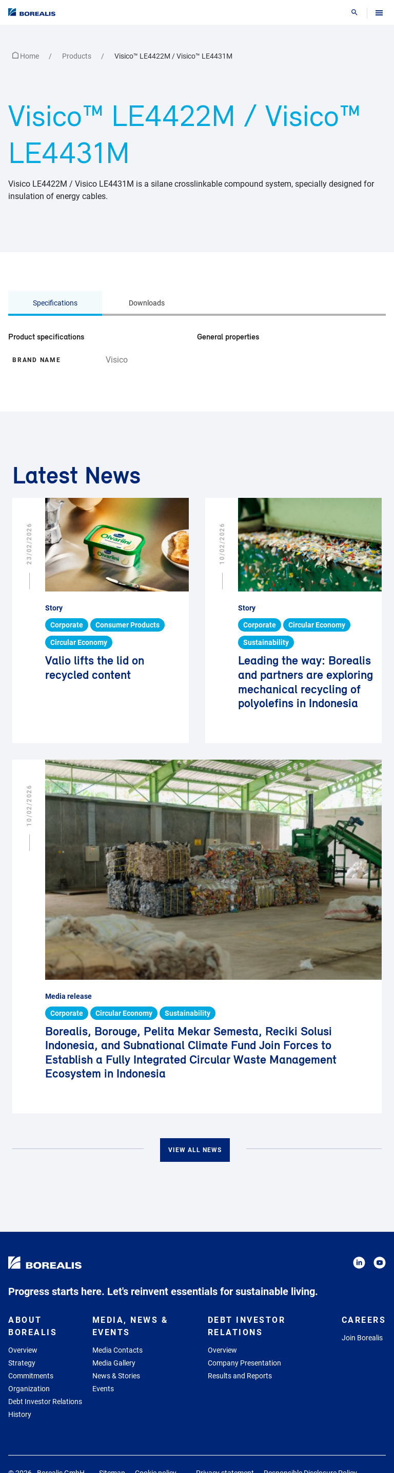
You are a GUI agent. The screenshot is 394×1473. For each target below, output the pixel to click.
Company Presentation (244, 1363)
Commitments (30, 1376)
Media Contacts (117, 1350)
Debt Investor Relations (45, 1401)
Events (103, 1389)
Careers (364, 1320)
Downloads (147, 303)
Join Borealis (362, 1338)
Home (26, 56)
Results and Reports (240, 1376)
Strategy (21, 1363)
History (19, 1414)
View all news (195, 1150)
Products (77, 56)
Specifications (55, 303)
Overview (22, 1350)
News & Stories (116, 1376)
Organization (29, 1389)
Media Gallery (113, 1363)
